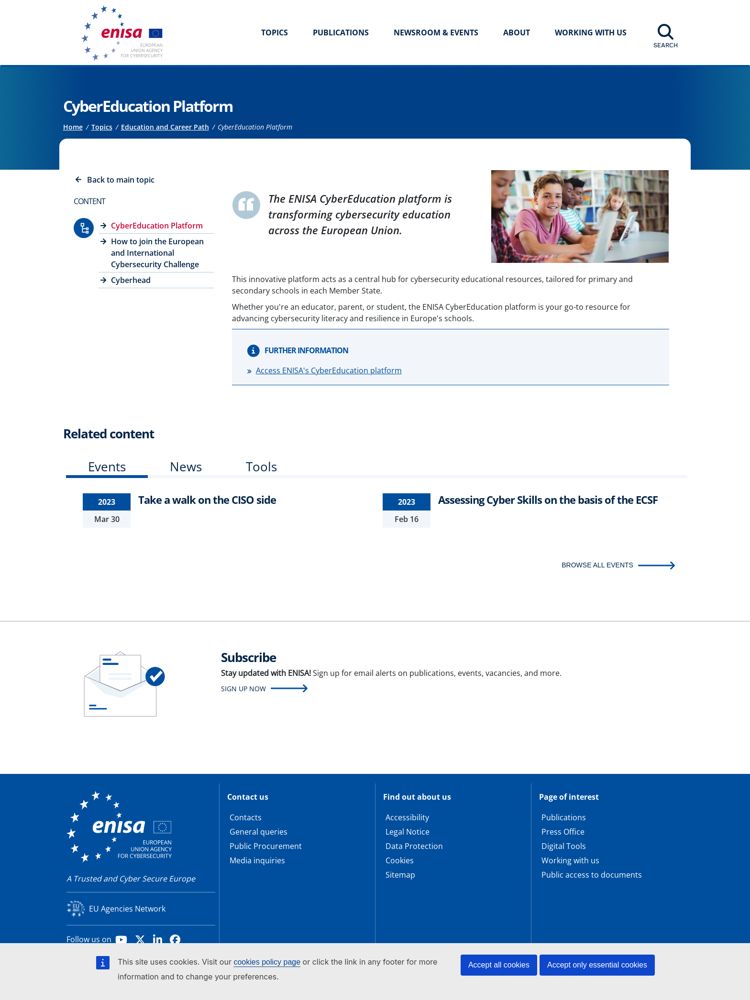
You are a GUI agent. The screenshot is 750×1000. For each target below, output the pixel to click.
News (186, 466)
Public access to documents (591, 875)
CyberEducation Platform (157, 225)
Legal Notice (408, 831)
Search (665, 45)
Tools (261, 466)
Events (107, 466)
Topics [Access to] (101, 126)
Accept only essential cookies (597, 965)
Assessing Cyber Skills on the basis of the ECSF (548, 499)
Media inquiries (257, 860)
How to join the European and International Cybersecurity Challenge (157, 253)
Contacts (246, 817)
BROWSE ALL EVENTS (597, 565)
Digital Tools (563, 846)
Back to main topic (120, 179)
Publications (341, 32)
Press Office (563, 831)
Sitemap (400, 875)
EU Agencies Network (127, 908)
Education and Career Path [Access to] (165, 126)
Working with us (570, 860)
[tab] (107, 468)
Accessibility (407, 817)
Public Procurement (266, 846)
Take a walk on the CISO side (207, 499)
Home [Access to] (73, 126)
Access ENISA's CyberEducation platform (329, 370)
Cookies (400, 860)
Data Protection (414, 846)
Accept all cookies (498, 965)
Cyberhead (131, 280)
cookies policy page (266, 962)
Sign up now (243, 688)
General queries (258, 831)
